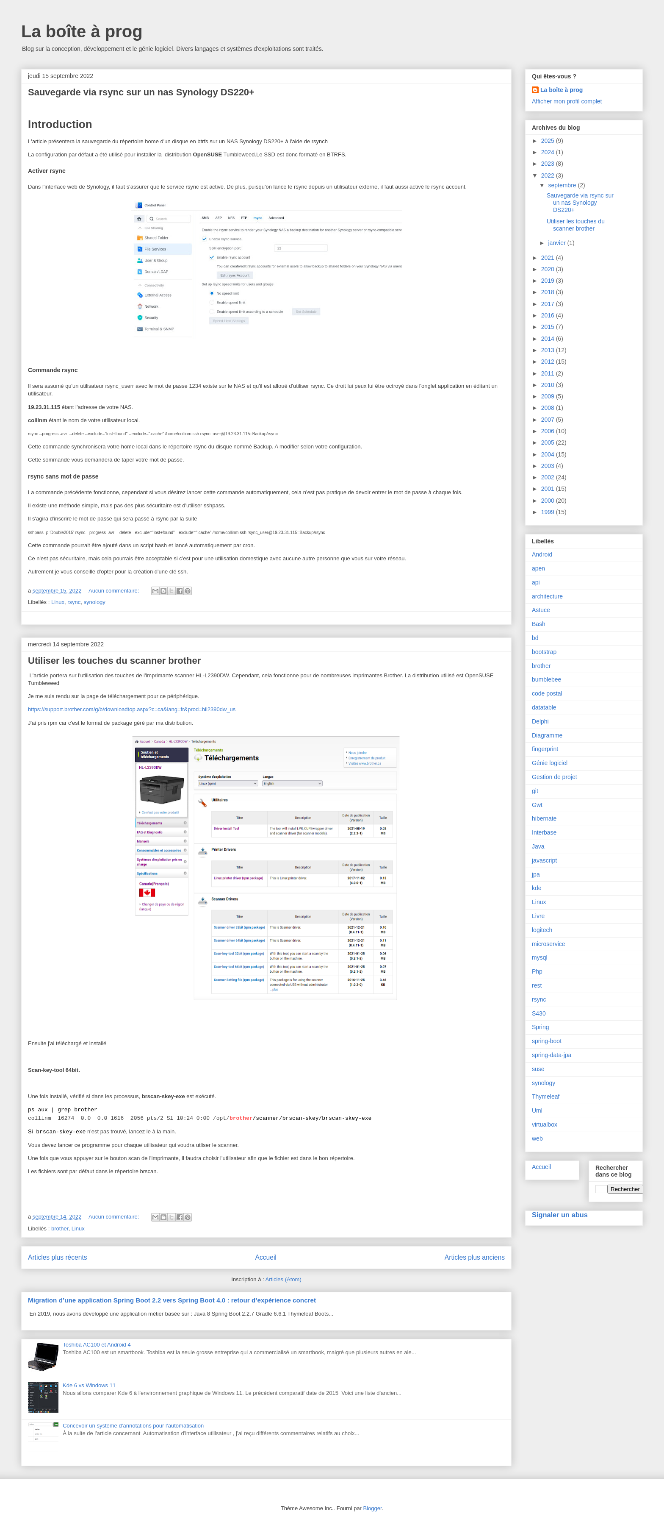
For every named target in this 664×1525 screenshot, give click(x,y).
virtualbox (544, 1124)
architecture (547, 596)
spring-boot (547, 1041)
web (537, 1138)
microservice (548, 944)
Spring (540, 1027)
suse (538, 1069)
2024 (548, 152)
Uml (537, 1110)
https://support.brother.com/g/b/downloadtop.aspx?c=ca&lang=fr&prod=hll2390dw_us (131, 709)
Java (538, 846)
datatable (544, 707)
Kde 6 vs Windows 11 (89, 1385)
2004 (548, 454)
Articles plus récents (57, 1257)
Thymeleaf (545, 1096)
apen (538, 568)
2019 (548, 280)
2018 (548, 292)
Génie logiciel (549, 763)
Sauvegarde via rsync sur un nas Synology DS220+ (141, 92)
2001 (548, 488)
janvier (557, 242)
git (535, 791)
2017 (548, 304)
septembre (563, 185)
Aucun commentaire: (115, 590)
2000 (548, 500)
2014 (548, 338)
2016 (548, 315)
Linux (57, 602)
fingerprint (545, 749)
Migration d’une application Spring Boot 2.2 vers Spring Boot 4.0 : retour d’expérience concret (172, 1300)
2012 (548, 361)
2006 (548, 431)
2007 (548, 419)
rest (537, 985)
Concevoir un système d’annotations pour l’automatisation (133, 1425)
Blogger (372, 1508)
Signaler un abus (560, 1215)
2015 (548, 326)
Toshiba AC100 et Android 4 (96, 1344)
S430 (539, 1013)
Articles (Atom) (283, 1279)
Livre (538, 916)
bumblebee (546, 679)
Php (537, 971)
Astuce (541, 610)
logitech (542, 930)
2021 (548, 257)
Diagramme (547, 735)
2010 (548, 384)
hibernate (544, 818)
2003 (548, 465)
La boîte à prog (82, 31)
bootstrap (544, 651)
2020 (548, 269)
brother (59, 1228)
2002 (548, 477)
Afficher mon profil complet (567, 101)
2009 (548, 396)
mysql (540, 957)
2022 (548, 175)
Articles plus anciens (475, 1257)
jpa (536, 874)
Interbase (544, 832)
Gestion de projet (554, 777)
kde (537, 888)
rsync (73, 602)
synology (94, 602)
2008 (548, 407)
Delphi (540, 721)
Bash (538, 624)
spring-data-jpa (551, 1055)
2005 (548, 442)
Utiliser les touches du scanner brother (114, 660)
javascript (544, 860)
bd (535, 637)
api (536, 582)
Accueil (266, 1257)
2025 (548, 140)
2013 (548, 350)
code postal (547, 693)
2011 (548, 373)
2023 (548, 163)
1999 (548, 512)
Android (542, 554)
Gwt (537, 804)
